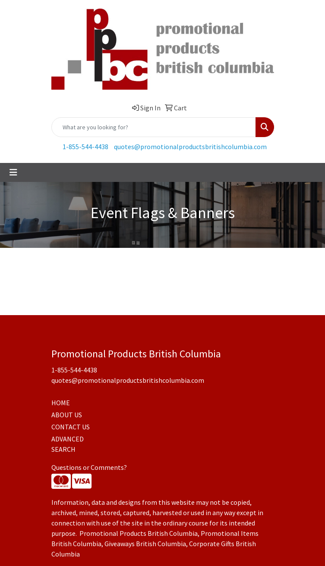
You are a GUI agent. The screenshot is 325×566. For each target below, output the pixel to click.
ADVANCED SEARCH (67, 444)
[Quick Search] (153, 127)
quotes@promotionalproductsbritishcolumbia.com (190, 146)
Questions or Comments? (89, 467)
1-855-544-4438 (85, 146)
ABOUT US (66, 414)
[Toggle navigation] (13, 172)
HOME (60, 402)
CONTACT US (70, 426)
